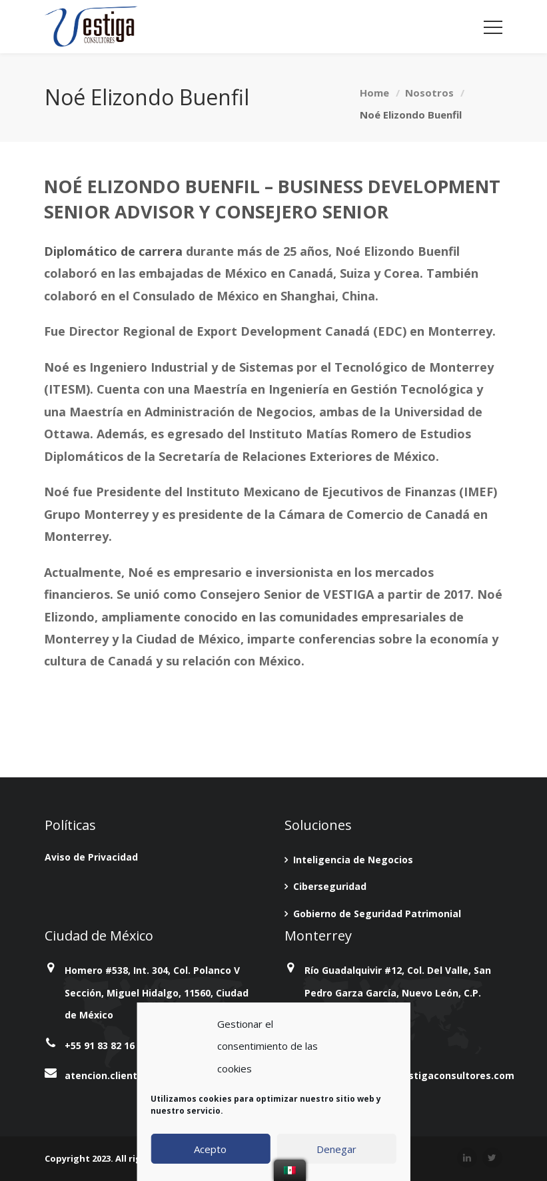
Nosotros (429, 92)
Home (374, 92)
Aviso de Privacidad (91, 857)
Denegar (336, 1149)
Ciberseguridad (329, 886)
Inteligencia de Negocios (353, 859)
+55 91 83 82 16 (100, 1045)
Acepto (210, 1149)
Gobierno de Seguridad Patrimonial (377, 913)
